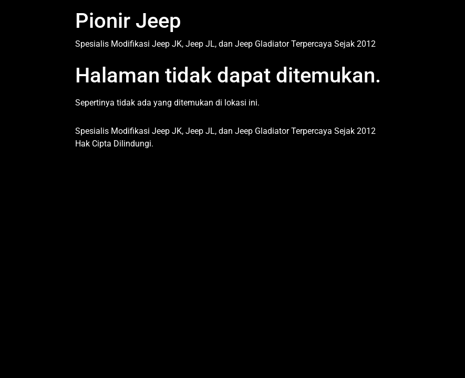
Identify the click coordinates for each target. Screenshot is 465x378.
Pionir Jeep (128, 20)
